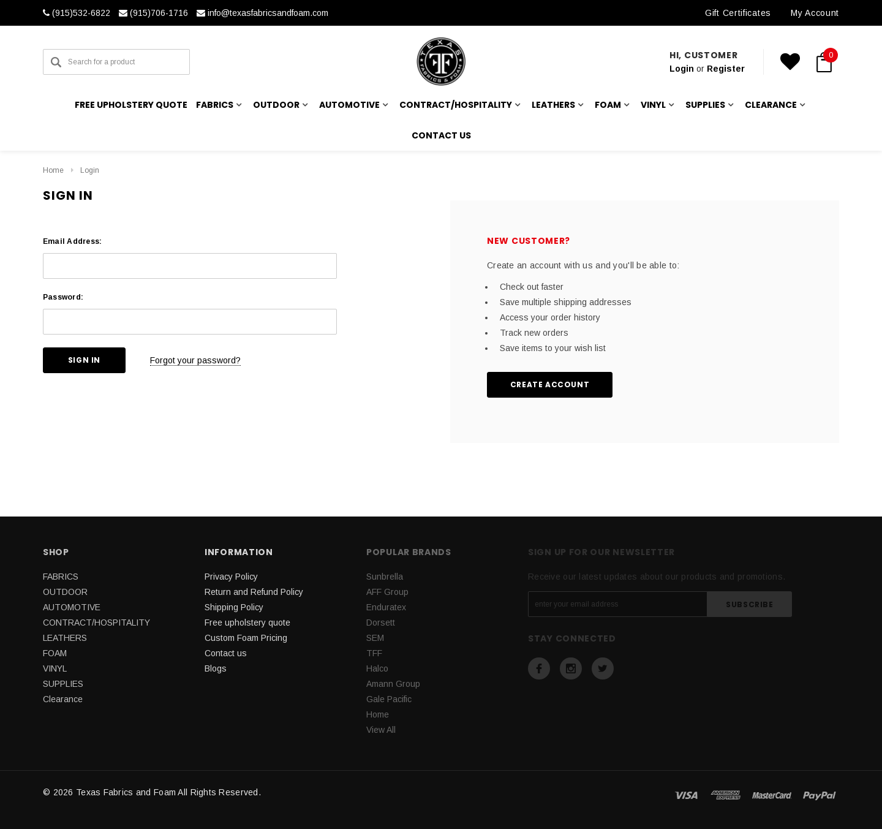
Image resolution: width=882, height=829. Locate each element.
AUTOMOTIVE (71, 607)
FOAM (55, 653)
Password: (63, 297)
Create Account (549, 384)
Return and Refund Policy (254, 592)
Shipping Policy (234, 607)
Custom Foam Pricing (246, 638)
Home (53, 170)
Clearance (63, 699)
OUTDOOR (65, 592)
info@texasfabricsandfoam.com (262, 13)
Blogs (216, 668)
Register (726, 69)
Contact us (441, 135)
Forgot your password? (195, 360)
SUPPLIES (63, 684)
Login (681, 69)
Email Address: (72, 241)
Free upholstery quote (131, 105)
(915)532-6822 (76, 13)
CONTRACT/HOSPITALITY (96, 622)
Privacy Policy (231, 576)
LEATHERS (65, 638)
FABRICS (60, 576)
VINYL (55, 668)
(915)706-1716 (153, 13)
